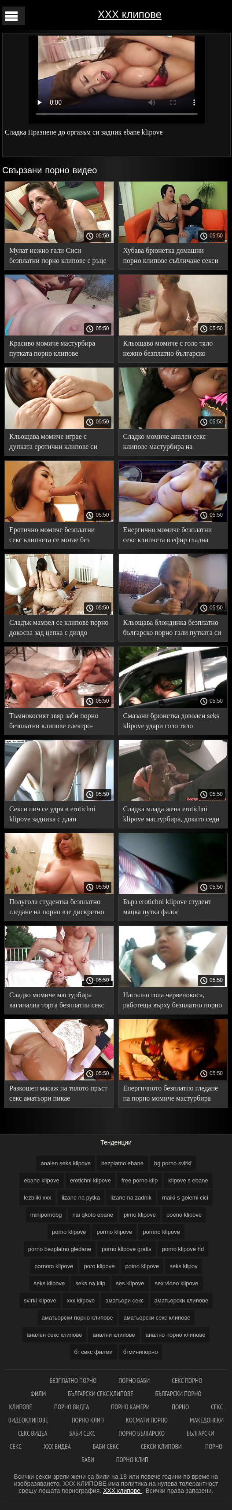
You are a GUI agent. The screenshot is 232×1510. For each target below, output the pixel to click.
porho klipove (69, 1232)
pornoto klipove (53, 1266)
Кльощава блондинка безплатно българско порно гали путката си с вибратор (172, 629)
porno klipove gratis (126, 1249)
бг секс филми (93, 1352)
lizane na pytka (81, 1197)
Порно (180, 1407)
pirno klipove (140, 1214)
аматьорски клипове (181, 1300)
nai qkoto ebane (92, 1214)
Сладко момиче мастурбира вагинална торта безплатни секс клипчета (56, 1001)
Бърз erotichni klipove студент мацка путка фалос (167, 906)
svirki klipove (40, 1300)
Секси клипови (162, 1446)
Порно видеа (71, 1407)
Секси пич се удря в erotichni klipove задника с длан (52, 814)
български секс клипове (100, 1394)
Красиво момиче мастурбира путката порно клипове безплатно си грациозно (52, 349)
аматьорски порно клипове (77, 1317)
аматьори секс (124, 1300)
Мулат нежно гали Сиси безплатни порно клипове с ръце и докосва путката (58, 257)
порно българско (141, 1433)
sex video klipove (177, 1283)
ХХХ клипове (130, 14)
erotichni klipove (90, 1180)
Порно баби (134, 1380)
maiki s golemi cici (185, 1197)
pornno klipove (161, 1232)
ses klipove (130, 1283)
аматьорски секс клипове (156, 1317)
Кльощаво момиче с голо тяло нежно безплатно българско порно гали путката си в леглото (171, 349)
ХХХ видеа (57, 1446)
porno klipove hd (183, 1249)
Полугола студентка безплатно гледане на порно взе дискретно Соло (56, 908)
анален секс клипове (54, 1334)
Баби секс (82, 1433)
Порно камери (130, 1407)
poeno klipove (184, 1214)
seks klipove (49, 1283)
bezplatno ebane (122, 1163)
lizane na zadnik (130, 1197)
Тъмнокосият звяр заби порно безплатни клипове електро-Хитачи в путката (53, 722)
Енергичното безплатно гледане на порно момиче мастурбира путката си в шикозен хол (170, 1094)
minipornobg (46, 1214)
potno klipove (142, 1266)
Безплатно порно (73, 1380)
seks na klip (90, 1283)
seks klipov (183, 1266)
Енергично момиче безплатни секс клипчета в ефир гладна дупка (167, 536)
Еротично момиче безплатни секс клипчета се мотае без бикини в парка (52, 536)
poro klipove (99, 1266)
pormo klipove (114, 1232)
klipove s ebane (188, 1180)
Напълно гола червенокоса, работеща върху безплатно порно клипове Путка (172, 1001)
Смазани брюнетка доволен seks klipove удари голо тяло (171, 720)
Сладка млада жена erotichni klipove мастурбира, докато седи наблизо (171, 815)
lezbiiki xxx (37, 1197)
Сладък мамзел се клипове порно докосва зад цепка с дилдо (59, 627)
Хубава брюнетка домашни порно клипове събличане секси (170, 255)
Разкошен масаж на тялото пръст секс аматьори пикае (58, 1093)
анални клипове (113, 1334)
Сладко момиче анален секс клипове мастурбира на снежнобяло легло (164, 443)
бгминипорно (140, 1352)
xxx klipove (81, 1300)
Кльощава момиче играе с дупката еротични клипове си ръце (53, 443)
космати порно (147, 1420)
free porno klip (140, 1180)
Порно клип (88, 1420)
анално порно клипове (176, 1334)
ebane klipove (41, 1180)
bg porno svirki (172, 1163)
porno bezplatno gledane (59, 1249)
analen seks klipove (65, 1163)
